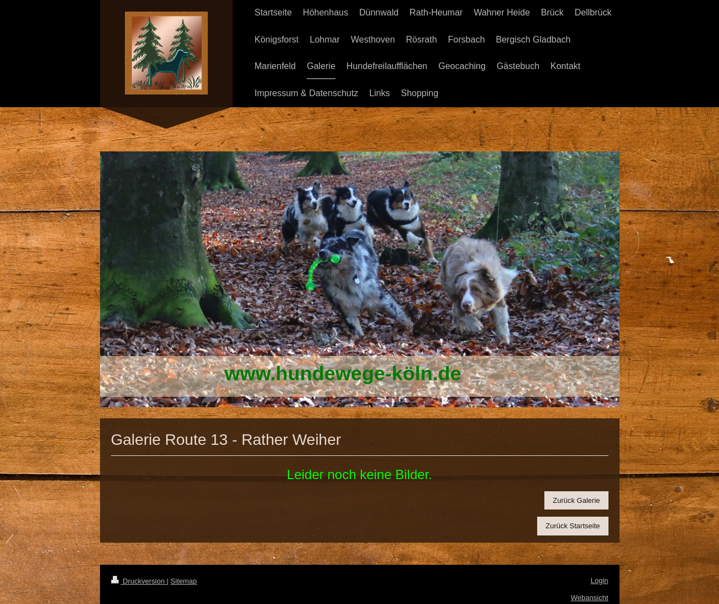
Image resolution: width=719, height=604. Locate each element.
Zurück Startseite (572, 526)
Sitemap (184, 581)
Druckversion (139, 581)
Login (599, 580)
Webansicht (589, 598)
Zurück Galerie (576, 500)
